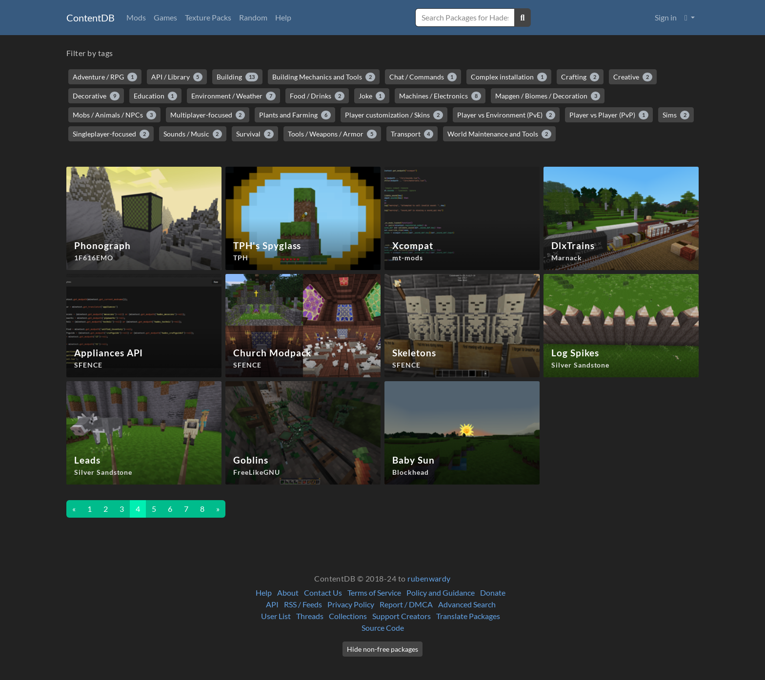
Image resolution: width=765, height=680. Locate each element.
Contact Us (323, 592)
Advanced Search (467, 604)
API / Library (177, 77)
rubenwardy (429, 578)
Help (283, 17)
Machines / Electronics (440, 96)
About (288, 592)
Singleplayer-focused (111, 134)
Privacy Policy (350, 604)
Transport (412, 134)
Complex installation (509, 77)
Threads (309, 616)
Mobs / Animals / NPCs (114, 115)
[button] (690, 17)
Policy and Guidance (440, 592)
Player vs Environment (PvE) (506, 115)
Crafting (580, 77)
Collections (348, 616)
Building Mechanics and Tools (323, 77)
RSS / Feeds (303, 604)
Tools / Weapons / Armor (332, 134)
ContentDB (90, 17)
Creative (632, 77)
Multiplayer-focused (207, 115)
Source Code (383, 627)
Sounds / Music (192, 134)
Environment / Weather (233, 96)
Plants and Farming (295, 115)
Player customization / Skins (394, 115)
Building (237, 77)
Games (165, 17)
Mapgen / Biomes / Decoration (548, 96)
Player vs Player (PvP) (608, 115)
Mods (136, 17)
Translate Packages (468, 616)
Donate (492, 592)
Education (156, 96)
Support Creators (401, 616)
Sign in (666, 17)
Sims (676, 115)
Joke (372, 96)
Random (253, 17)
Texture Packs (208, 17)
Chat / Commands (423, 77)
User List (276, 616)
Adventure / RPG (105, 77)
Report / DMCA (406, 604)
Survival (255, 134)
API (272, 604)
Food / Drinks (317, 96)
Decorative (96, 96)
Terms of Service (374, 592)
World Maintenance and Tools (499, 134)
